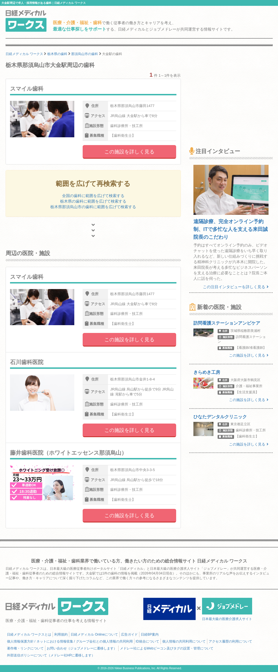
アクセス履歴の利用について (230, 641)
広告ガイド (129, 634)
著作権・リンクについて (25, 648)
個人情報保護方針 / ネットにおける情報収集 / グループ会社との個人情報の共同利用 (70, 641)
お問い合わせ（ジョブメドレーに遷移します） (82, 648)
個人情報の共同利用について (184, 641)
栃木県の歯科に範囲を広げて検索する (93, 201)
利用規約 (61, 634)
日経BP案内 (150, 634)
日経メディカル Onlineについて (94, 634)
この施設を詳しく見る (129, 152)
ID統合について (147, 641)
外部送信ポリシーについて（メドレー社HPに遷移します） (51, 655)
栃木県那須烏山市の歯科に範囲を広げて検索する (93, 207)
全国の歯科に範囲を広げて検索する (93, 195)
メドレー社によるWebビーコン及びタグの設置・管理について (166, 648)
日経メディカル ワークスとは (29, 634)
